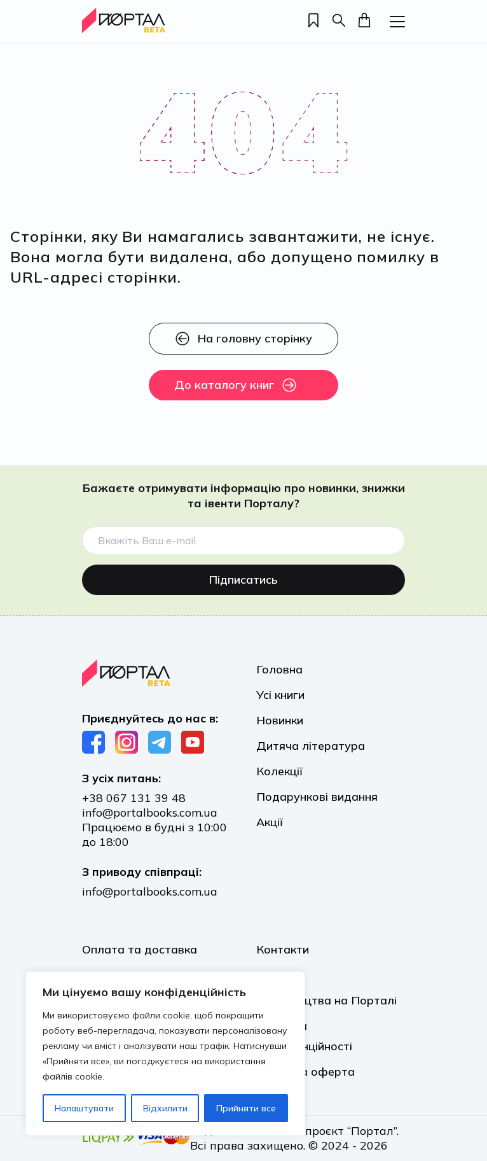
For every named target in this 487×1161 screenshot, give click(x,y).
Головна (279, 666)
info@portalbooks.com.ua (149, 812)
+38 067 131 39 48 (134, 798)
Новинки (279, 717)
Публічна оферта (305, 1071)
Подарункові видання (317, 793)
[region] (165, 1053)
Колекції (279, 768)
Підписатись (243, 576)
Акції (269, 819)
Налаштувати (84, 1108)
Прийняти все (246, 1108)
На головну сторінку (243, 338)
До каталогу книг (235, 385)
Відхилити (165, 1108)
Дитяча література (310, 742)
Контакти (282, 949)
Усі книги (280, 691)
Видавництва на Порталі (326, 1000)
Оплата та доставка (139, 949)
